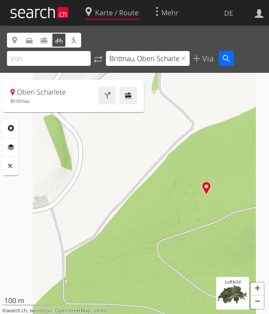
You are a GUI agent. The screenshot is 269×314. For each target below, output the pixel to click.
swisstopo (41, 310)
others (100, 310)
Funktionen (10, 166)
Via (207, 58)
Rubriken (10, 128)
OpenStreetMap (73, 310)
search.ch (16, 310)
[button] (257, 289)
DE (228, 13)
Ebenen (10, 147)
